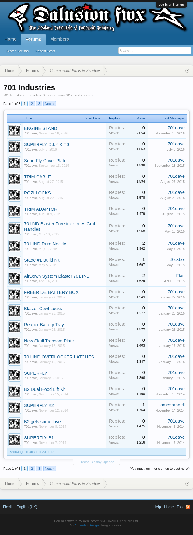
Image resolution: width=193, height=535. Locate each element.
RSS (188, 507)
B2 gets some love (42, 421)
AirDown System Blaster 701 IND (57, 276)
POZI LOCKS (37, 193)
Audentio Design (86, 525)
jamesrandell (172, 404)
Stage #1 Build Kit (42, 260)
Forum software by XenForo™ (96, 521)
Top (180, 507)
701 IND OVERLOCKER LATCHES (59, 357)
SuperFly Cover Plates (46, 160)
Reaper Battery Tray (44, 324)
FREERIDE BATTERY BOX (51, 292)
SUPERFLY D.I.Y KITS (46, 144)
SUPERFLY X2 (39, 405)
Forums (33, 39)
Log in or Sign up (171, 4)
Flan (180, 275)
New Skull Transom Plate (49, 340)
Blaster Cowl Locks (43, 308)
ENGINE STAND (40, 128)
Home (10, 39)
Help (157, 507)
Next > (49, 103)
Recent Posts (45, 51)
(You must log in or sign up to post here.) (159, 468)
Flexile (8, 507)
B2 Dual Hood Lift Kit (44, 389)
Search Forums (17, 51)
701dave (30, 133)
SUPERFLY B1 (39, 437)
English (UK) (27, 507)
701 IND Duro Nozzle (45, 243)
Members (59, 39)
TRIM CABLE (37, 176)
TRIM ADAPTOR (41, 209)
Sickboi (177, 259)
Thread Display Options (96, 462)
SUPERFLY (35, 373)
